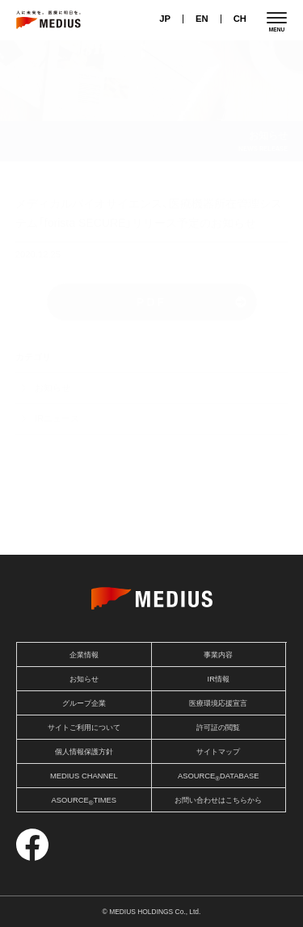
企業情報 (84, 655)
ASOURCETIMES (83, 801)
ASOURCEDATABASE (218, 777)
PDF (151, 302)
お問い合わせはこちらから (218, 800)
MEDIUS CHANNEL (84, 776)
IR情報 (218, 679)
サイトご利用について (84, 728)
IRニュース (57, 418)
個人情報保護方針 (84, 752)
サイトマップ (218, 752)
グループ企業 (84, 703)
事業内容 (218, 655)
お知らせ (52, 387)
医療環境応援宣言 (218, 703)
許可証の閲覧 (218, 728)
